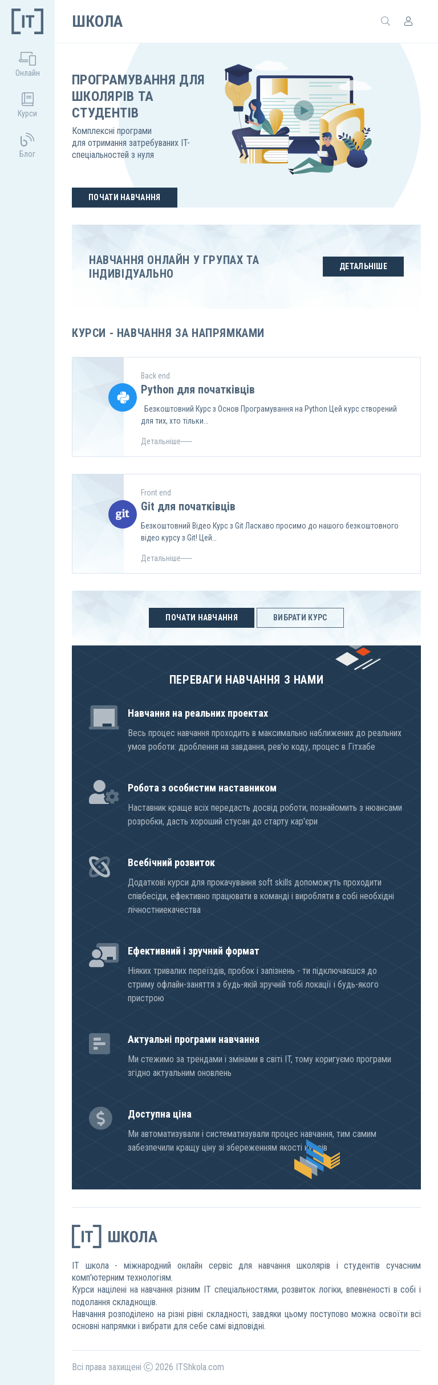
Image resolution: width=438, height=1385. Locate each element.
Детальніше (363, 266)
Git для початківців (188, 506)
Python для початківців (198, 389)
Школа (97, 21)
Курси (27, 105)
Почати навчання (124, 197)
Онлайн (27, 65)
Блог (27, 146)
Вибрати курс (300, 617)
